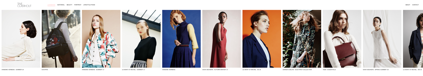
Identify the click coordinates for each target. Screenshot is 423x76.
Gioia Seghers (215, 69)
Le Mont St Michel (133, 69)
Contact (415, 5)
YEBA (329, 69)
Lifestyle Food (89, 5)
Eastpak (45, 69)
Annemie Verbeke (13, 69)
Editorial (61, 5)
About (407, 5)
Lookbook (51, 5)
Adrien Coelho (297, 69)
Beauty (69, 5)
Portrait (77, 5)
